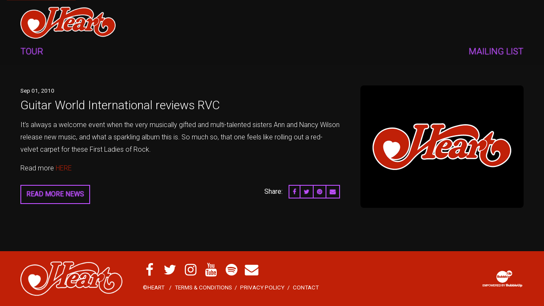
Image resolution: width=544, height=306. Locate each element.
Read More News (55, 194)
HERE (63, 168)
